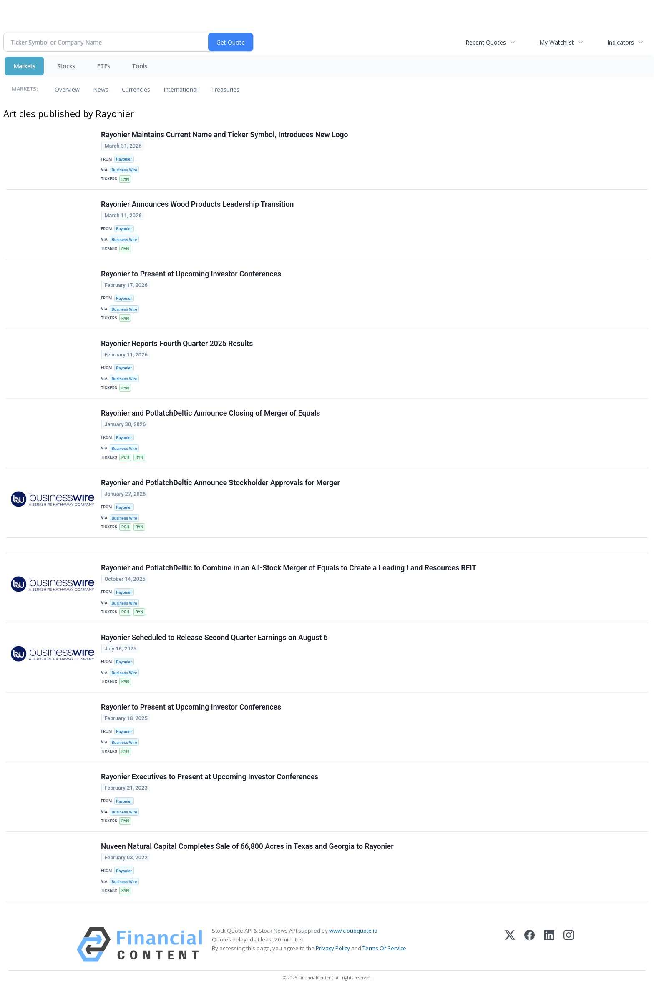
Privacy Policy (333, 948)
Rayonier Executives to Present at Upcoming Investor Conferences (209, 777)
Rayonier (124, 159)
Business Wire (124, 170)
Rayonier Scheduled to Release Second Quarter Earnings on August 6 (214, 637)
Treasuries (225, 89)
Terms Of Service (384, 948)
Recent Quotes (485, 42)
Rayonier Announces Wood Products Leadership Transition (197, 204)
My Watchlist (556, 42)
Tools (139, 66)
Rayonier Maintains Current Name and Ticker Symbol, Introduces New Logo (224, 135)
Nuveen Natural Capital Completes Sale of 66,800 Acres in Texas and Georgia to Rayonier (247, 846)
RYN (125, 179)
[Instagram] (568, 944)
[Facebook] (529, 944)
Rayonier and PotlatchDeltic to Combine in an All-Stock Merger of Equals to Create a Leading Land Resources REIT (288, 568)
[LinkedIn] (549, 944)
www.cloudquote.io (353, 930)
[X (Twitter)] (509, 944)
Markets (24, 66)
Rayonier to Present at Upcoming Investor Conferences (191, 274)
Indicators (620, 42)
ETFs (103, 66)
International (181, 89)
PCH (125, 457)
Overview (67, 89)
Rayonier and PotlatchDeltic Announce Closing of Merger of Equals (210, 413)
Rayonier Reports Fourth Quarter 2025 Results (177, 343)
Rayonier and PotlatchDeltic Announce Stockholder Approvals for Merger (220, 483)
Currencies (136, 89)
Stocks (66, 66)
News (100, 89)
